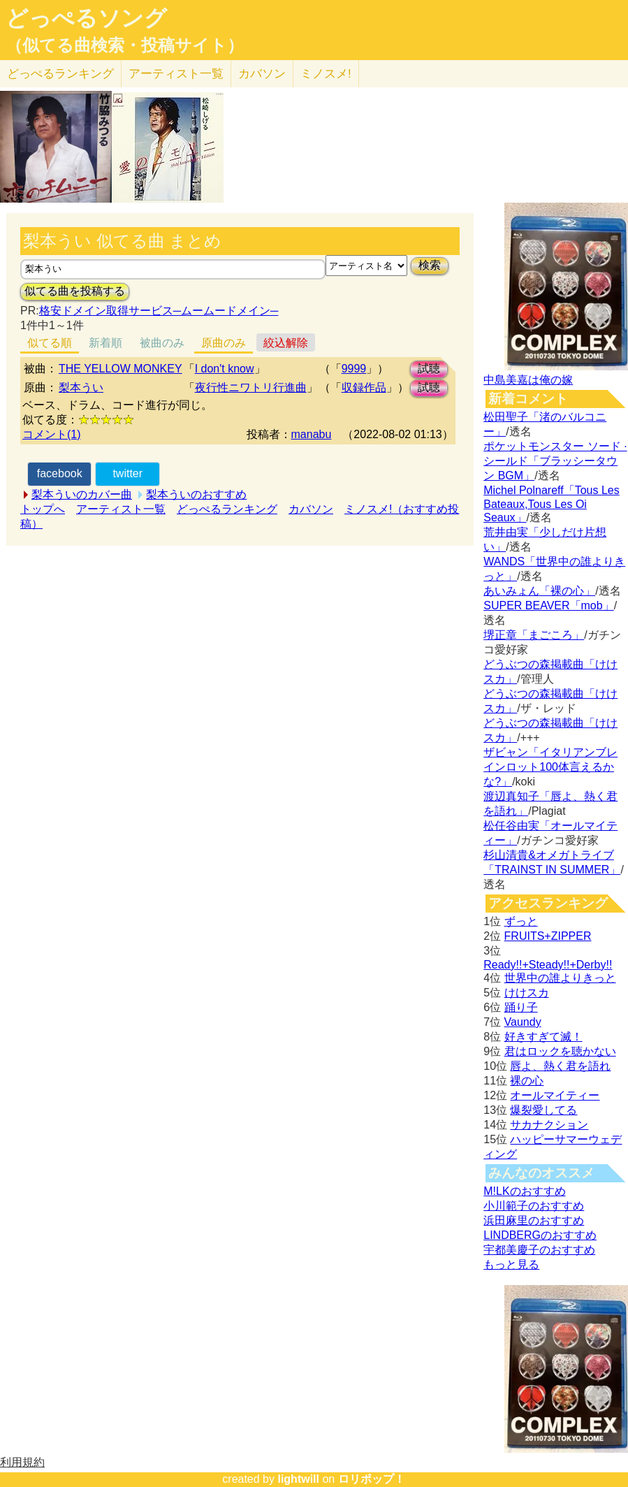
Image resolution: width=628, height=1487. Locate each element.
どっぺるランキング (227, 509)
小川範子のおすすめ (533, 1206)
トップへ (42, 509)
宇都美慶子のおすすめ (539, 1250)
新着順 (105, 343)
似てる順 (49, 343)
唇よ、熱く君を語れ (560, 1066)
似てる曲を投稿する (74, 291)
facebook (59, 473)
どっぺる (60, 73)
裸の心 (526, 1081)
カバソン (262, 73)
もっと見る (511, 1264)
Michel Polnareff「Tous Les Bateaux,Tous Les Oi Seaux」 (551, 503)
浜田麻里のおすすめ (533, 1220)
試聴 (429, 369)
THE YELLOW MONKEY (120, 369)
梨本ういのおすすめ (196, 494)
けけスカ (526, 993)
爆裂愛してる (543, 1110)
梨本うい (81, 387)
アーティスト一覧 (121, 509)
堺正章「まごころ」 (533, 635)
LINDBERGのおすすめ (540, 1235)
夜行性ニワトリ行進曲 (251, 387)
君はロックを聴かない (560, 1051)
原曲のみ (223, 343)
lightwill (298, 1479)
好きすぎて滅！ (543, 1037)
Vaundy (522, 1022)
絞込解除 (285, 343)
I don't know (224, 369)
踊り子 (521, 1007)
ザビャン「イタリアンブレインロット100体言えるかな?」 (550, 767)
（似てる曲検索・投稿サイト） (125, 45)
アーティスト (176, 73)
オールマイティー (554, 1095)
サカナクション (549, 1125)
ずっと (521, 921)
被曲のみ (162, 343)
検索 (429, 265)
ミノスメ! (325, 73)
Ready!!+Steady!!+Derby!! (547, 965)
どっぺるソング (86, 18)
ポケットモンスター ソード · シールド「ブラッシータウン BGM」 (555, 460)
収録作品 (364, 387)
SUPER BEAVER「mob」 (548, 605)
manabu (311, 434)
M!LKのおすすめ (524, 1191)
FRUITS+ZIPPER (548, 936)
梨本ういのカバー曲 (81, 494)
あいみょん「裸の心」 (539, 591)
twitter (127, 473)
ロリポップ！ (371, 1479)
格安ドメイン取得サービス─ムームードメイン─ (159, 311)
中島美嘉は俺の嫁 (528, 380)
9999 (354, 369)
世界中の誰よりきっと (560, 978)
